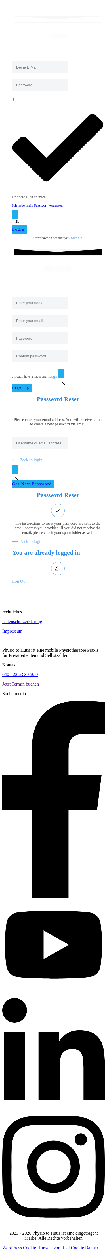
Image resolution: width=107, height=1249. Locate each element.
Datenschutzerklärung (22, 621)
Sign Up (76, 238)
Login (53, 376)
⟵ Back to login (27, 460)
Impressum (12, 631)
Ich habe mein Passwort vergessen (37, 205)
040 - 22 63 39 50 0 (20, 674)
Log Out (19, 581)
